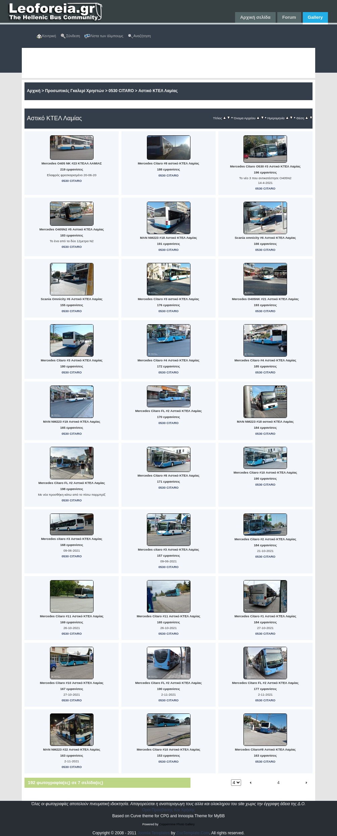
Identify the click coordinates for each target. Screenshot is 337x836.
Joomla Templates (153, 833)
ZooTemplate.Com (192, 833)
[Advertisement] (168, 63)
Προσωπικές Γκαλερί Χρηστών (74, 90)
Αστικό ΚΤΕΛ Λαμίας (158, 90)
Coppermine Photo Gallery (176, 824)
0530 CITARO (121, 90)
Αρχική (33, 90)
